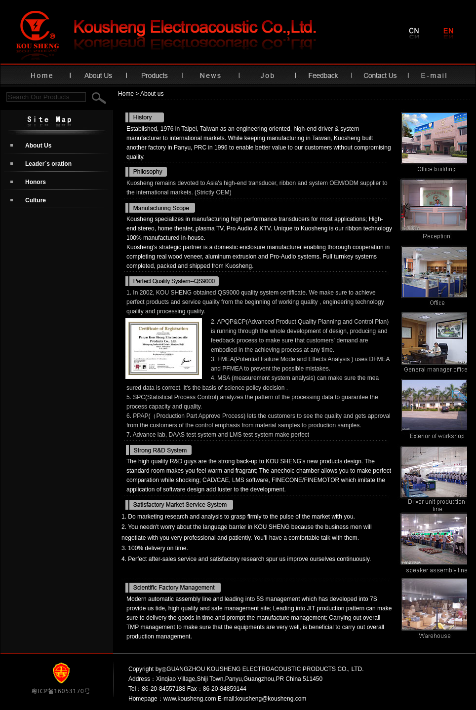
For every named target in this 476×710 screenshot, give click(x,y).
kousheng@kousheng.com (271, 698)
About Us (38, 145)
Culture (35, 200)
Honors (35, 182)
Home (126, 93)
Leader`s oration (48, 163)
